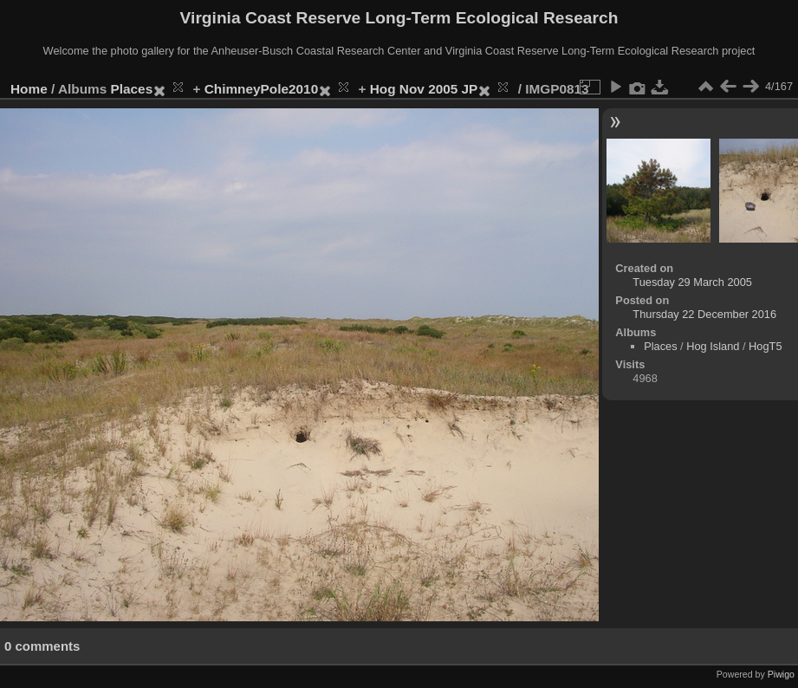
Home (29, 88)
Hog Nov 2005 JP (424, 88)
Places (132, 88)
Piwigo (781, 674)
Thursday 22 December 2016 (704, 314)
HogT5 (765, 346)
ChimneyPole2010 (261, 88)
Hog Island (712, 346)
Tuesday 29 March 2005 (692, 282)
